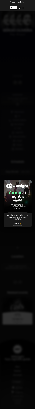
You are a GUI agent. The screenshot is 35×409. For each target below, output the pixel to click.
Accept (13, 8)
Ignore (21, 8)
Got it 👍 (17, 224)
